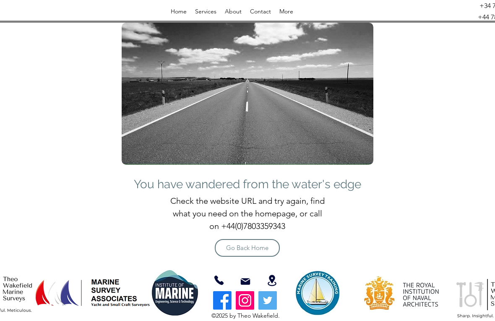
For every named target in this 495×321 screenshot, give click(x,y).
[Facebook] (222, 300)
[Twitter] (267, 300)
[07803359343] (219, 280)
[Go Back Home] (247, 248)
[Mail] (245, 281)
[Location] (271, 280)
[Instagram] (245, 300)
